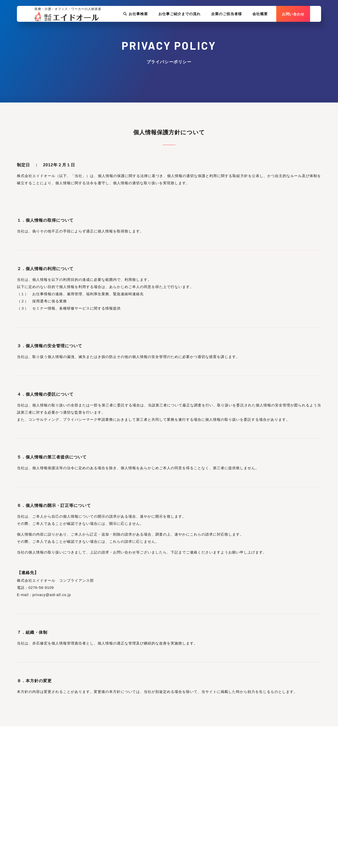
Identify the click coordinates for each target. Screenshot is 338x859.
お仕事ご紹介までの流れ (190, 27)
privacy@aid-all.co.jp (52, 595)
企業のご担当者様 (237, 27)
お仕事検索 (146, 27)
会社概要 (271, 27)
